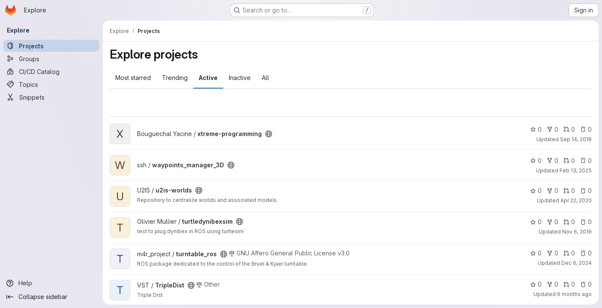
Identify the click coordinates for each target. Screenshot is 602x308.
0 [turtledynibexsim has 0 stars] (536, 221)
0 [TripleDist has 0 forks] (552, 284)
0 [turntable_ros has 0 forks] (552, 253)
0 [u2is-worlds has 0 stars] (536, 190)
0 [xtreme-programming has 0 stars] (536, 129)
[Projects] (51, 46)
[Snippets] (51, 97)
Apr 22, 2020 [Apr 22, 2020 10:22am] (576, 200)
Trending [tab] (175, 77)
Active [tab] (208, 77)
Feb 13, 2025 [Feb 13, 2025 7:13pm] (576, 170)
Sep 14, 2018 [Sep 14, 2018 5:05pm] (576, 139)
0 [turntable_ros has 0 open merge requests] (569, 253)
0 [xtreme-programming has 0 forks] (552, 129)
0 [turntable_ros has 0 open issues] (586, 253)
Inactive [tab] (240, 77)
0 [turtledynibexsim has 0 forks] (552, 221)
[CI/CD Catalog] (51, 71)
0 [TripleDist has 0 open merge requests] (569, 284)
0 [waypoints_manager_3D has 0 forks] (552, 160)
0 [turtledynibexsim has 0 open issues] (586, 221)
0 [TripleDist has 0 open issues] (586, 284)
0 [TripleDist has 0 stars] (536, 284)
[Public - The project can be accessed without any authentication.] (268, 133)
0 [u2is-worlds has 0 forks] (552, 190)
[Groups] (51, 59)
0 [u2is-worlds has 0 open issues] (586, 190)
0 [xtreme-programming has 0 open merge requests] (569, 129)
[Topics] (51, 84)
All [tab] (265, 77)
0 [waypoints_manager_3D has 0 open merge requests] (569, 160)
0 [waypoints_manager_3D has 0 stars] (536, 160)
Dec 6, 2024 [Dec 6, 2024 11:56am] (576, 263)
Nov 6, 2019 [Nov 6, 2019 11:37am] (577, 231)
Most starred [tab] (133, 77)
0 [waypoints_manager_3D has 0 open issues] (586, 160)
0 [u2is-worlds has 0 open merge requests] (569, 190)
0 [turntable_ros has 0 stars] (536, 253)
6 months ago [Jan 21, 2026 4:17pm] (574, 294)
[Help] (51, 283)
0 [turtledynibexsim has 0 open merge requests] (569, 221)
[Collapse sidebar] (51, 297)
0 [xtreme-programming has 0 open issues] (586, 129)
